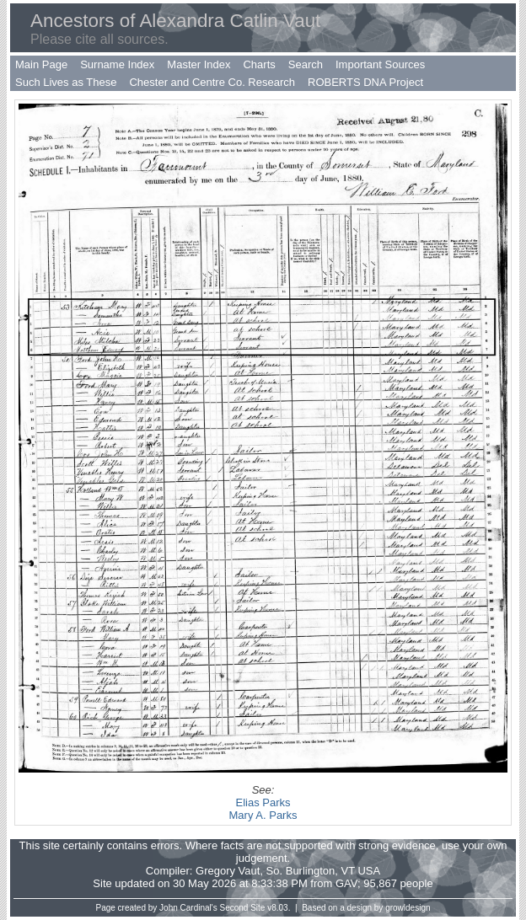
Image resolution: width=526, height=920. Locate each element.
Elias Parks (262, 802)
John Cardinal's (188, 907)
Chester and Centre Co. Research (212, 82)
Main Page (41, 64)
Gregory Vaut (228, 870)
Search (305, 64)
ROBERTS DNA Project (365, 82)
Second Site (243, 907)
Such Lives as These (65, 82)
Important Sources (380, 64)
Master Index (198, 64)
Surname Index (117, 64)
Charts (259, 64)
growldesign (407, 907)
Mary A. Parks (263, 815)
